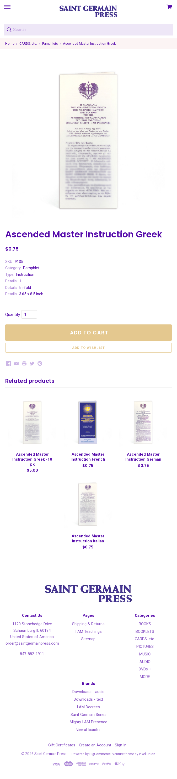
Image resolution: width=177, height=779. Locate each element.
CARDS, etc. (145, 639)
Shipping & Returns (88, 624)
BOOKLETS (145, 631)
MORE (145, 676)
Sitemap (88, 639)
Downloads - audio (88, 691)
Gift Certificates (61, 745)
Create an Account (95, 745)
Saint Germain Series (88, 714)
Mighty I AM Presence (88, 722)
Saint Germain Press (50, 754)
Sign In (120, 745)
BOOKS (145, 624)
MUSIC (145, 654)
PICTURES (145, 646)
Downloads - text (88, 699)
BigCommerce (100, 754)
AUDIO (145, 661)
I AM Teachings (88, 631)
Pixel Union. (147, 754)
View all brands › (88, 730)
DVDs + (145, 669)
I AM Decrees (88, 707)
